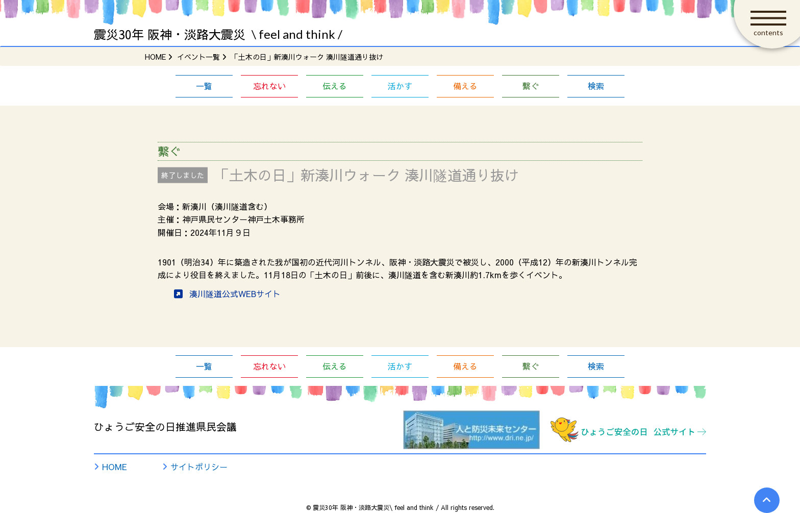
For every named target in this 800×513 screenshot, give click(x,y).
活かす (400, 85)
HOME (114, 466)
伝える (334, 85)
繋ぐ (530, 85)
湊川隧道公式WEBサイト (235, 293)
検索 (596, 85)
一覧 (204, 85)
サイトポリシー (199, 466)
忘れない (269, 85)
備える (465, 85)
